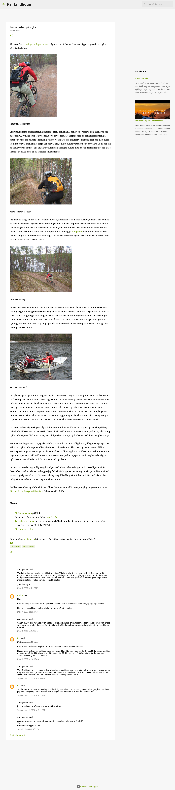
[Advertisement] (60, 761)
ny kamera (29, 539)
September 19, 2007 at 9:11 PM (31, 710)
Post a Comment (17, 735)
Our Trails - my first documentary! (149, 121)
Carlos (20, 595)
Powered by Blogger (87, 786)
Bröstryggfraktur (142, 78)
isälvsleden (15, 546)
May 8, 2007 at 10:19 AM (28, 659)
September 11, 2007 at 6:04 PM (31, 678)
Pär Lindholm (19, 4)
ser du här (52, 517)
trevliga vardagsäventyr (36, 44)
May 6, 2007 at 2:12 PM (27, 588)
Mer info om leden (24, 529)
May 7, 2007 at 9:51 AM (27, 612)
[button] (11, 35)
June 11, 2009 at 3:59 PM (28, 729)
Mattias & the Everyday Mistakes (26, 491)
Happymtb (77, 231)
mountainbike (28, 546)
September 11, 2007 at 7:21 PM (31, 695)
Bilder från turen (23, 513)
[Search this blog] (160, 4)
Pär (18, 638)
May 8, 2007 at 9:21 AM (27, 631)
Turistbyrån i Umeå (24, 521)
